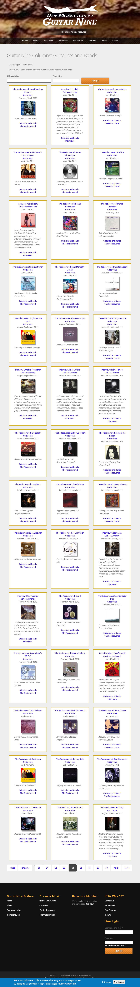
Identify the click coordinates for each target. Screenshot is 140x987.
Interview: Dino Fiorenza (28, 596)
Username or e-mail (114, 928)
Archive (93, 41)
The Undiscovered (47, 915)
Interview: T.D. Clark (69, 89)
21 (47, 868)
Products (78, 41)
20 (39, 868)
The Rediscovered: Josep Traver (112, 710)
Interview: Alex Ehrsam (28, 204)
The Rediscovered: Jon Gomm (28, 759)
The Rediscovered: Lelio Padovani (27, 710)
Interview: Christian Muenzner (28, 370)
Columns (48, 41)
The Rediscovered (28, 126)
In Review (43, 905)
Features (63, 41)
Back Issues (110, 905)
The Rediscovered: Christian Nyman (28, 267)
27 (98, 868)
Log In (115, 41)
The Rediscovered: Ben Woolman (28, 533)
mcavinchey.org (13, 915)
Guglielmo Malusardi (28, 207)
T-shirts (108, 915)
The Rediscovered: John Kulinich (70, 533)
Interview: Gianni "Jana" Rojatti (112, 653)
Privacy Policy (103, 980)
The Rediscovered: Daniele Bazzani (112, 267)
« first (12, 868)
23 (64, 868)
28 (106, 868)
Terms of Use (84, 980)
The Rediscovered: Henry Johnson (112, 484)
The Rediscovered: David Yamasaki (112, 759)
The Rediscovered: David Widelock (70, 653)
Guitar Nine (28, 95)
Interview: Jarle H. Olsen (69, 370)
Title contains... (13, 76)
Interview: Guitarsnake (112, 533)
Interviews (69, 141)
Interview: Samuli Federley (112, 807)
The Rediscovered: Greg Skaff (28, 433)
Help (104, 41)
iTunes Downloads (47, 901)
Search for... (58, 76)
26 (89, 868)
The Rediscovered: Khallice (112, 152)
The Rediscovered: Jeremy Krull (70, 759)
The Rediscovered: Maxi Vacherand (70, 710)
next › (116, 868)
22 (56, 868)
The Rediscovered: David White (27, 807)
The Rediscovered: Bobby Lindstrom (70, 433)
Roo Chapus (112, 810)
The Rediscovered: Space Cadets (112, 89)
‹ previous (25, 868)
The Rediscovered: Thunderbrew (70, 484)
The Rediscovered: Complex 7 (28, 484)
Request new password (115, 945)
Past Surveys (110, 910)
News (36, 41)
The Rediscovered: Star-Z (70, 596)
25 (81, 868)
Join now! (90, 904)
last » (127, 868)
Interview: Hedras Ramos (112, 370)
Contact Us (109, 901)
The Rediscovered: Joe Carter (70, 807)
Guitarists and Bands (28, 123)
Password (110, 938)
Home (25, 41)
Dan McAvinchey (70, 92)
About (9, 905)
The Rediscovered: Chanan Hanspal (70, 318)
